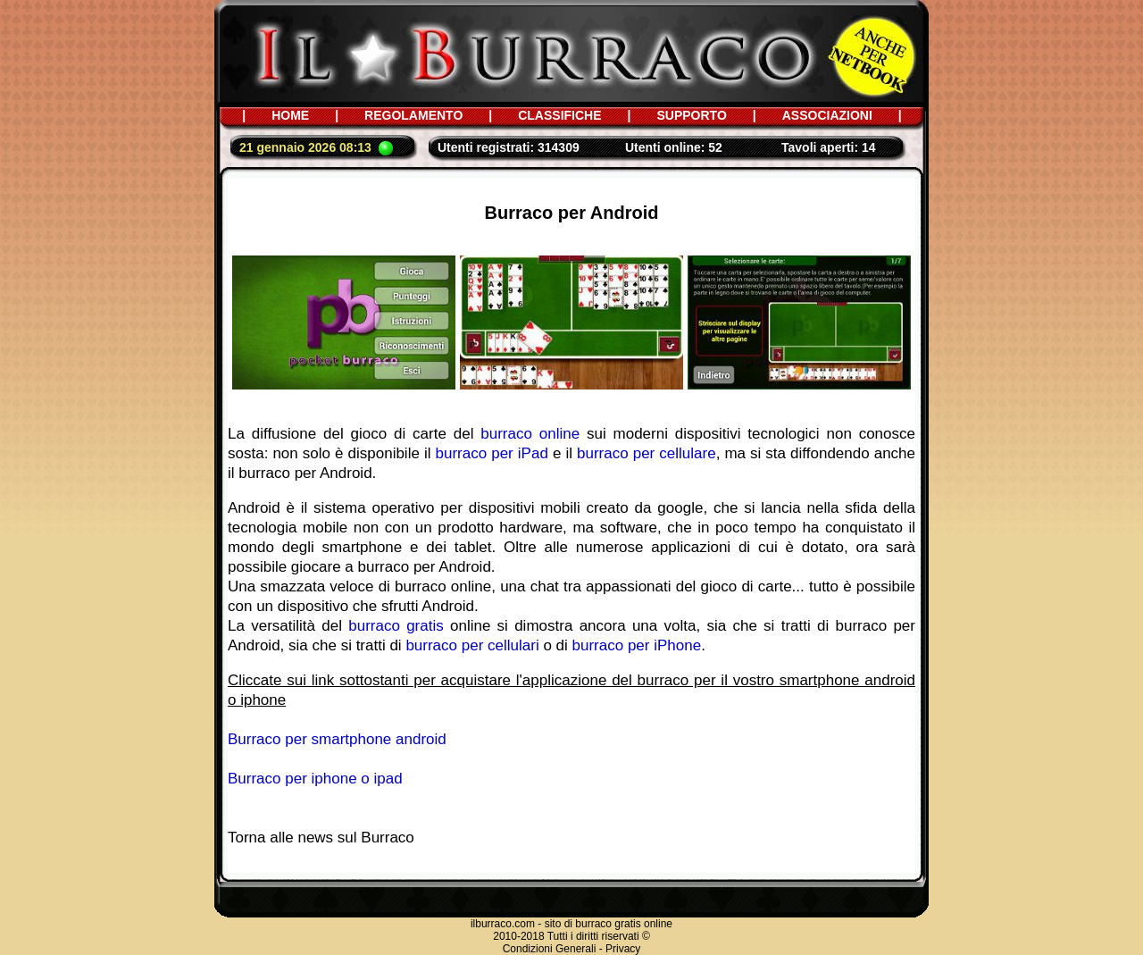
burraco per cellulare (646, 453)
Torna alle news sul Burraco (321, 837)
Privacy (622, 948)
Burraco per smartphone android (337, 739)
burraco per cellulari (471, 645)
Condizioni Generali (550, 948)
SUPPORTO (691, 115)
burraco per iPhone (637, 645)
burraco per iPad (492, 453)
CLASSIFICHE (559, 115)
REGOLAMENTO (413, 115)
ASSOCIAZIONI (827, 115)
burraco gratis (395, 625)
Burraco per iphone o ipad (315, 778)
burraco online (530, 433)
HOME (290, 115)
